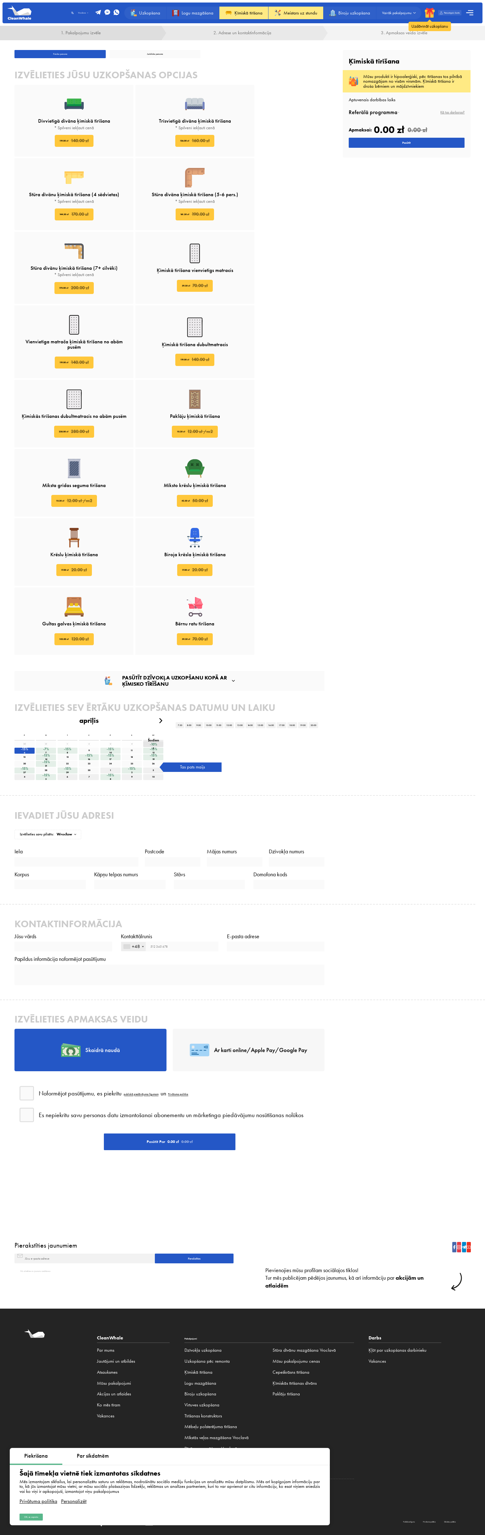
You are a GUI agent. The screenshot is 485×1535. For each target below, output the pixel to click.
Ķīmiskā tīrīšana (198, 1331)
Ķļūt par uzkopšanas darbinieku (397, 1309)
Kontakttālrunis (136, 812)
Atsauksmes (107, 1331)
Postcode (154, 701)
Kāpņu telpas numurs (116, 737)
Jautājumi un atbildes (116, 1320)
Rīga (418, 1464)
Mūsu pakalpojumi (114, 1342)
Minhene (348, 1464)
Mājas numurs (222, 701)
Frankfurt (366, 1464)
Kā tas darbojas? (452, 112)
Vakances (105, 1374)
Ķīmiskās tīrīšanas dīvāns (295, 1342)
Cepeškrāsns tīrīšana (291, 1331)
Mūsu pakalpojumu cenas (296, 1320)
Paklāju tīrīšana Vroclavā (206, 1429)
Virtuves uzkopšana (201, 1363)
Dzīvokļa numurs (286, 701)
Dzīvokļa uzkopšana (203, 1309)
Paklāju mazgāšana (202, 1418)
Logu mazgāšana (200, 1342)
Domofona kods (270, 737)
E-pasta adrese (243, 812)
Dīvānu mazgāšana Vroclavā (210, 1407)
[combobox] (133, 829)
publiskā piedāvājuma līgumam (162, 1010)
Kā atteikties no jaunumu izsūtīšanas (52, 1229)
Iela (18, 701)
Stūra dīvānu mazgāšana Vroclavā (304, 1309)
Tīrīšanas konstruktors (203, 1374)
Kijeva (406, 1464)
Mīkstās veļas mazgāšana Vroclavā (216, 1396)
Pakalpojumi (198, 1297)
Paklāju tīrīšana (286, 1353)
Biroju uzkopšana (200, 1353)
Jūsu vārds (25, 812)
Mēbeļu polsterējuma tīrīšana (210, 1385)
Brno (394, 1464)
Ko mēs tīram (108, 1363)
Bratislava (449, 1464)
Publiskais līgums (336, 1488)
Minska (431, 1464)
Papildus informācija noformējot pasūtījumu (60, 848)
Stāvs (179, 737)
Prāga (381, 1464)
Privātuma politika (38, 1493)
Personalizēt (74, 1493)
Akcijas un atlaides (114, 1353)
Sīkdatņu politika (434, 1488)
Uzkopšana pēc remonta (207, 1320)
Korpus (21, 737)
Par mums (105, 1309)
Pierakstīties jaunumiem (45, 1190)
